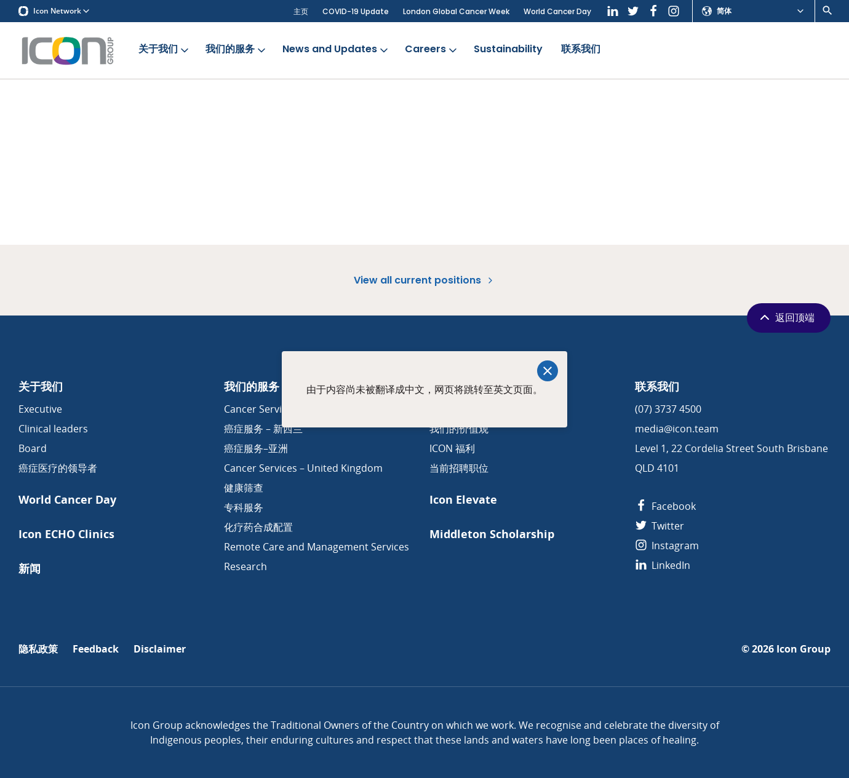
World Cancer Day (557, 11)
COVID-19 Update (355, 11)
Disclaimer (160, 649)
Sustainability (508, 49)
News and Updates (336, 49)
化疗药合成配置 (258, 527)
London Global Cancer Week (456, 11)
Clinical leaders (53, 428)
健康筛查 (243, 487)
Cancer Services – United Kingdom (303, 468)
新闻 (29, 568)
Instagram (667, 545)
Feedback (96, 649)
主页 (300, 11)
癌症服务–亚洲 (256, 448)
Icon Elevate (463, 499)
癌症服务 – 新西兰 (263, 428)
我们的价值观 (458, 428)
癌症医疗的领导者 (57, 468)
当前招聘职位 (458, 468)
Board (32, 448)
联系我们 (580, 49)
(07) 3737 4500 (668, 409)
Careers (432, 49)
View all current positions (424, 280)
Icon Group (803, 649)
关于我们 (164, 49)
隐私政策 (38, 649)
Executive (40, 409)
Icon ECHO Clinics (66, 534)
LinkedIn (662, 565)
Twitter (659, 526)
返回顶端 (786, 317)
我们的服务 (236, 49)
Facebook (665, 506)
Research (245, 566)
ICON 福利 (452, 448)
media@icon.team (677, 428)
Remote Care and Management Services (316, 547)
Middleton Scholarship (491, 534)
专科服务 (243, 507)
